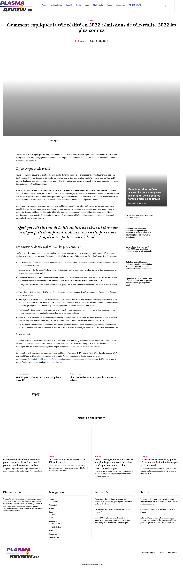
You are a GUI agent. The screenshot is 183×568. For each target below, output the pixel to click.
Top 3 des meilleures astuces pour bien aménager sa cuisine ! (94, 378)
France (91, 20)
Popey (81, 41)
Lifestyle (7, 456)
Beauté (98, 456)
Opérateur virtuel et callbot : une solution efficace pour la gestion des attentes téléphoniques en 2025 (138, 282)
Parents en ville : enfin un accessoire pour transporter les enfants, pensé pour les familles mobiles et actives (146, 194)
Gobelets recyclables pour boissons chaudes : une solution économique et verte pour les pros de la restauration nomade (139, 265)
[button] (164, 6)
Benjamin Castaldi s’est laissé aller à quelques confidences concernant (58, 359)
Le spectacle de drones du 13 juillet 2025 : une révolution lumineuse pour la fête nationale (139, 249)
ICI (100, 346)
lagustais (131, 203)
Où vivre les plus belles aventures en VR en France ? (139, 216)
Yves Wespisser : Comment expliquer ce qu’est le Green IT (38, 378)
